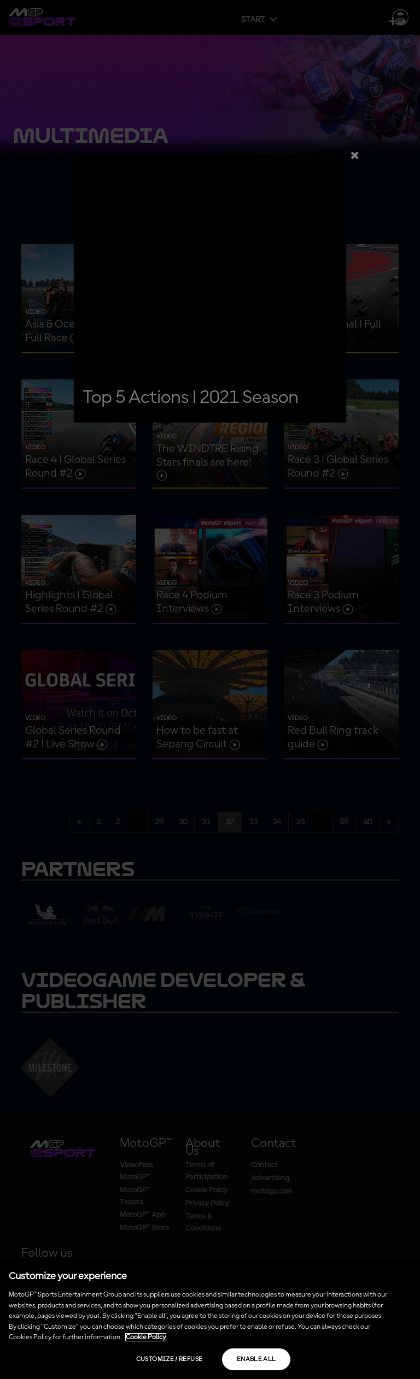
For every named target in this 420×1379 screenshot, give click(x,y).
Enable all (256, 1359)
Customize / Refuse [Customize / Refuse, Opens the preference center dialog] (169, 1359)
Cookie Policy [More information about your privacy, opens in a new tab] (146, 1337)
